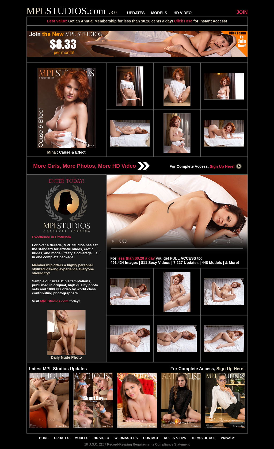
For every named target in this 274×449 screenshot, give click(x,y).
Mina (51, 152)
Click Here (183, 21)
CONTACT (151, 438)
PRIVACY (228, 438)
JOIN (242, 12)
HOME (44, 438)
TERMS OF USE (203, 438)
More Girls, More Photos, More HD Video (91, 166)
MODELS (159, 13)
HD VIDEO (182, 13)
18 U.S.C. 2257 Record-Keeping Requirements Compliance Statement (137, 444)
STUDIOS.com (71, 11)
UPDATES (136, 13)
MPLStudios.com (54, 301)
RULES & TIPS (175, 438)
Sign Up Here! (226, 166)
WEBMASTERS (126, 438)
